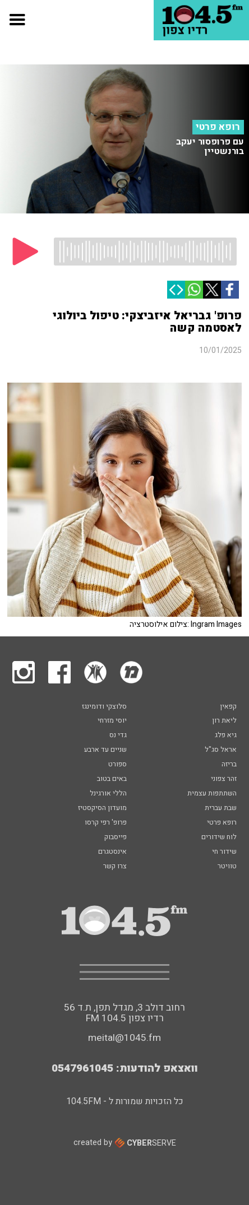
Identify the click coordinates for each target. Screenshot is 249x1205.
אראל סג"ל (221, 750)
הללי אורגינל (108, 794)
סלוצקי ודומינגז (104, 707)
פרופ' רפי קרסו (106, 823)
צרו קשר (115, 867)
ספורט (117, 765)
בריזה (229, 765)
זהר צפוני (224, 779)
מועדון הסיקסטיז (102, 808)
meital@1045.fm (124, 1038)
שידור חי (224, 852)
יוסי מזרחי (112, 721)
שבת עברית (221, 808)
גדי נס (118, 735)
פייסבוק (115, 837)
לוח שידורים (219, 837)
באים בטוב (112, 779)
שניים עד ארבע (105, 750)
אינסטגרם (112, 852)
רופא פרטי (218, 127)
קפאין (228, 707)
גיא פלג (226, 735)
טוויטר (227, 867)
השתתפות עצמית (212, 794)
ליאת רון (224, 721)
